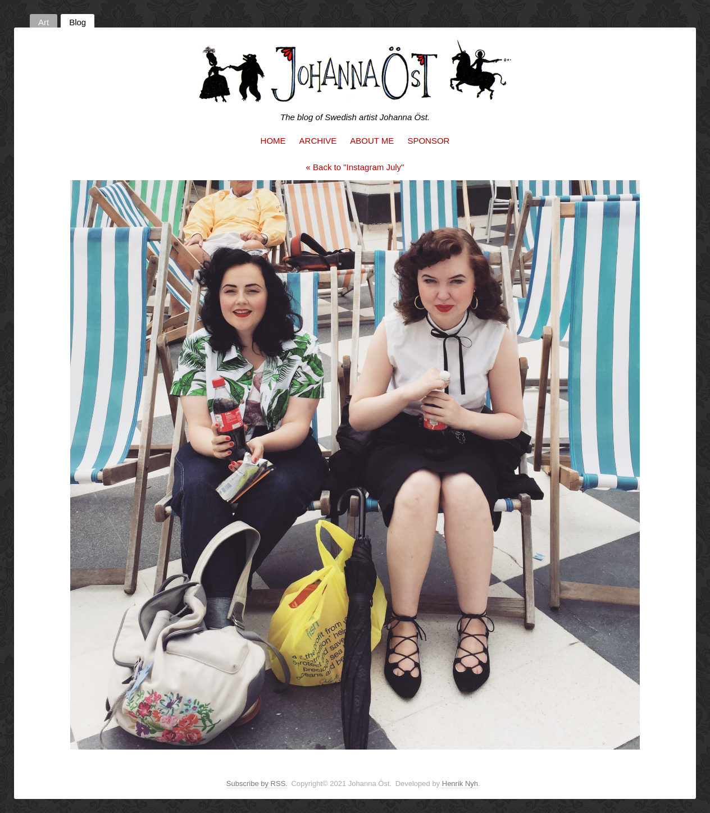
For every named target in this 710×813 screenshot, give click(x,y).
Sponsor (428, 140)
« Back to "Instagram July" (355, 167)
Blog (77, 22)
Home (273, 140)
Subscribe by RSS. (257, 783)
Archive (318, 140)
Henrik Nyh (460, 783)
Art (43, 22)
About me (372, 140)
